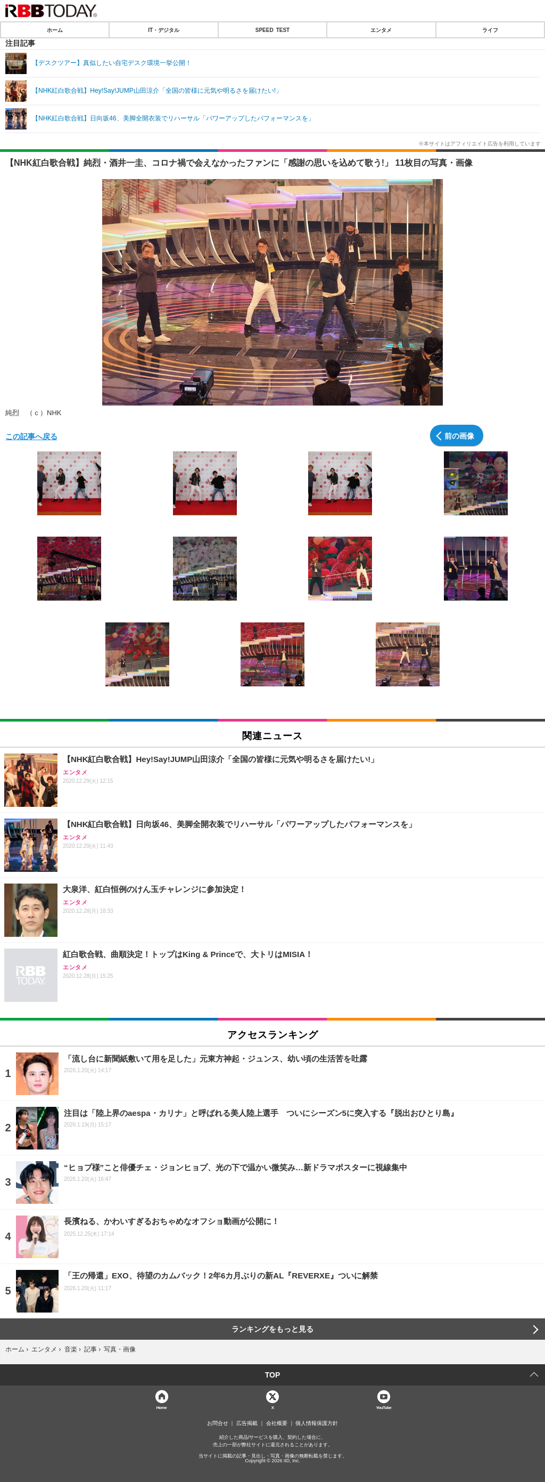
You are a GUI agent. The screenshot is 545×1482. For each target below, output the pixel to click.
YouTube (383, 1407)
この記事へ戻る (31, 436)
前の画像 (459, 435)
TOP (272, 1375)
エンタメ (381, 30)
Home (161, 1407)
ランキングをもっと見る (272, 1329)
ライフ (490, 30)
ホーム (55, 30)
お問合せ (217, 1423)
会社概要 (276, 1423)
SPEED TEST (272, 30)
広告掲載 (247, 1423)
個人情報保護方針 (316, 1423)
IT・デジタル (163, 30)
